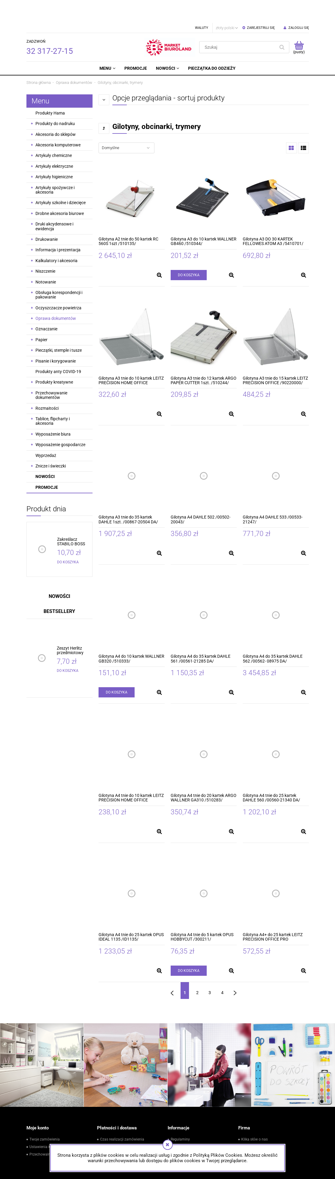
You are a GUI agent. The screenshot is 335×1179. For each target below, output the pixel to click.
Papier (41, 316)
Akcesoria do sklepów (55, 111)
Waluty (201, 5)
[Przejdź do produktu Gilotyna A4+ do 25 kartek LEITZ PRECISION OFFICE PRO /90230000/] (276, 871)
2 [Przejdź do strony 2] (197, 969)
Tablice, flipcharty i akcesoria (52, 398)
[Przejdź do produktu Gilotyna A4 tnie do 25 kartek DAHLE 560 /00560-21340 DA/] (276, 731)
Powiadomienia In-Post (119, 1124)
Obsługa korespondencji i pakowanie (58, 272)
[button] (159, 252)
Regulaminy (180, 1116)
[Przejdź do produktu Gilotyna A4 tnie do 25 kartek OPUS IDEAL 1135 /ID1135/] (132, 871)
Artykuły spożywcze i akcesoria (55, 167)
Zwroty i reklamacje (186, 1124)
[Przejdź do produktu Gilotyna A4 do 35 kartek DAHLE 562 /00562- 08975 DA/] (276, 592)
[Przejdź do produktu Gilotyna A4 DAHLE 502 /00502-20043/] (204, 453)
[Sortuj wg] (126, 125)
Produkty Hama (50, 90)
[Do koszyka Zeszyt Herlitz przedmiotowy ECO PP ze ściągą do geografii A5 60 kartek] (67, 648)
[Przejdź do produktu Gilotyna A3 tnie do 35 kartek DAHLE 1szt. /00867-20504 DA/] (132, 453)
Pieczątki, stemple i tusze (58, 327)
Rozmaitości (47, 385)
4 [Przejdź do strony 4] (222, 969)
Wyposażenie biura (53, 411)
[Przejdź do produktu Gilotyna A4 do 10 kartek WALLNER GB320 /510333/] (132, 592)
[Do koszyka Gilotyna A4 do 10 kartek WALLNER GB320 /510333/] (117, 669)
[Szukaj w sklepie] (238, 24)
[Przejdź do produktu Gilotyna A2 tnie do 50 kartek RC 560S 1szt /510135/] (132, 175)
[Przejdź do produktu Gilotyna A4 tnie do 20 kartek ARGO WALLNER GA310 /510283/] (204, 731)
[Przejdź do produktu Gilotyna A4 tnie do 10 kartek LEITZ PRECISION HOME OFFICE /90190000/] (132, 731)
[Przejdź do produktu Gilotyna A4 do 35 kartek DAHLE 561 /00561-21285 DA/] (204, 592)
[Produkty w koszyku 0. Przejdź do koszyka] (299, 24)
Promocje (46, 464)
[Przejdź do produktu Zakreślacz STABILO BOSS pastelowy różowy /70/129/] (73, 519)
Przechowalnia (41, 1131)
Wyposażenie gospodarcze (60, 421)
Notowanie (45, 259)
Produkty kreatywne (54, 359)
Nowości (45, 453)
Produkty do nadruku (55, 100)
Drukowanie (46, 216)
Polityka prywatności (188, 1131)
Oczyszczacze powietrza (58, 285)
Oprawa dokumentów (55, 295)
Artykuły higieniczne (54, 154)
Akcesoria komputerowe (58, 122)
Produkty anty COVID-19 (58, 348)
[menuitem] (107, 45)
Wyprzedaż (45, 432)
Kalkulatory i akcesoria (56, 237)
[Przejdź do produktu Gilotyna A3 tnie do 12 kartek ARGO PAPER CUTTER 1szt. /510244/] (204, 314)
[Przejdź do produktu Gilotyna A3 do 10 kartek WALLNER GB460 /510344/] (204, 175)
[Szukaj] (282, 24)
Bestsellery (59, 588)
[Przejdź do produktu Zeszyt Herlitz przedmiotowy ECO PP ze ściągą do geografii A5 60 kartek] (73, 627)
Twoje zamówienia (44, 1116)
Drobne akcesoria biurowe (59, 190)
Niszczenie (45, 248)
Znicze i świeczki (50, 443)
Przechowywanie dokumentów (51, 372)
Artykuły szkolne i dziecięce (60, 179)
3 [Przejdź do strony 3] (210, 969)
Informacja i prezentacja (58, 227)
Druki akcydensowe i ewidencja (54, 203)
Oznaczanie (46, 306)
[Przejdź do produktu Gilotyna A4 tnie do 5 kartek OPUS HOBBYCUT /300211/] (204, 871)
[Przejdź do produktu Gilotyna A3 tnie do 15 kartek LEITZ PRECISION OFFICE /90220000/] (276, 314)
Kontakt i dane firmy (257, 1124)
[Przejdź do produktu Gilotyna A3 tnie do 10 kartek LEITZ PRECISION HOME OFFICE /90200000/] (132, 314)
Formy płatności (113, 1131)
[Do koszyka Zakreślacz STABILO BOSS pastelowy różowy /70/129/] (68, 539)
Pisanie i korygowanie (55, 338)
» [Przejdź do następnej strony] (235, 967)
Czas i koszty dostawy (118, 1139)
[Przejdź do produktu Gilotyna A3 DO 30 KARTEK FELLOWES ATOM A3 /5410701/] (276, 175)
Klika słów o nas (254, 1116)
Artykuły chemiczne (53, 132)
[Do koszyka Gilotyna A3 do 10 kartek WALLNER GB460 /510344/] (189, 252)
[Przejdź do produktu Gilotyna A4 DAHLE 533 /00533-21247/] (276, 453)
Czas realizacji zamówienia (122, 1116)
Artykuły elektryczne (54, 143)
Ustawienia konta (43, 1124)
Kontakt (247, 1131)
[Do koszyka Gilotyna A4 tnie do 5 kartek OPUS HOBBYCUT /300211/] (189, 948)
